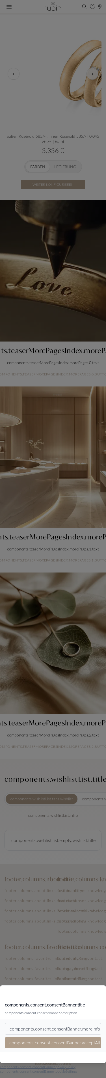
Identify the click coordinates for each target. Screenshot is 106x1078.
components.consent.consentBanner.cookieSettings (38, 1071)
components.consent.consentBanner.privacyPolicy (37, 1066)
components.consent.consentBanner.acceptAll (54, 1042)
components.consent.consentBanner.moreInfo (55, 1029)
